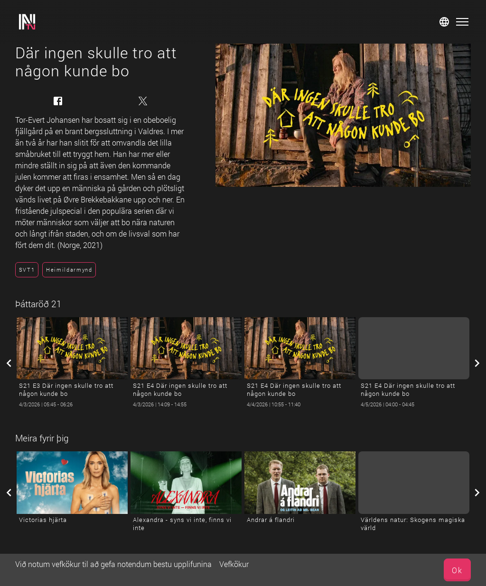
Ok (457, 570)
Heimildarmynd (69, 269)
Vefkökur (234, 564)
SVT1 (27, 269)
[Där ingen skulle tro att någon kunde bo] (343, 115)
